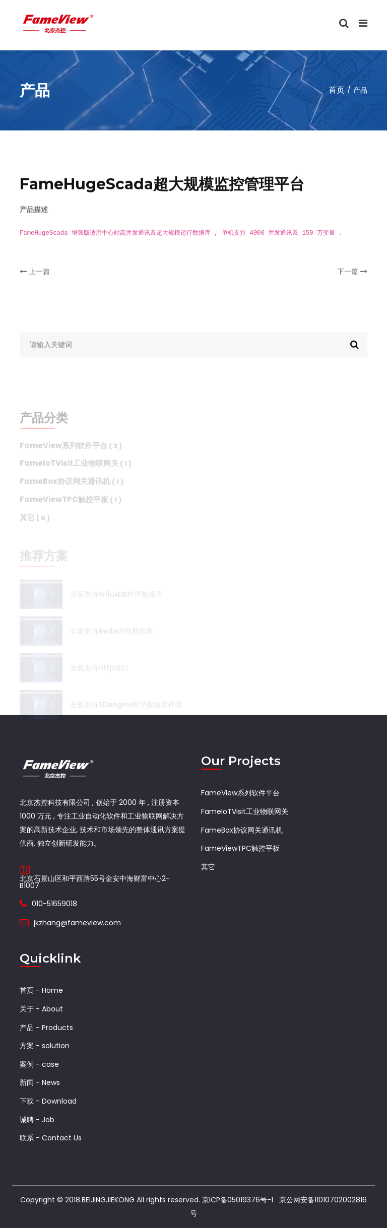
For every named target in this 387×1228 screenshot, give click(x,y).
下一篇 (352, 279)
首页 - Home (41, 990)
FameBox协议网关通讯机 (242, 830)
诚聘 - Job (37, 1120)
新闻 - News (40, 1082)
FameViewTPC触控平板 (240, 848)
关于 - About (41, 1009)
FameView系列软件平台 (240, 793)
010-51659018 (54, 903)
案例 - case (39, 1064)
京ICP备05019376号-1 (237, 1200)
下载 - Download (48, 1101)
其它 (208, 867)
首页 (337, 90)
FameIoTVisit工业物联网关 (244, 811)
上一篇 (35, 279)
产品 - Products (46, 1027)
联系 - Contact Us (51, 1138)
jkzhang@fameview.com (77, 922)
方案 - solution (45, 1046)
